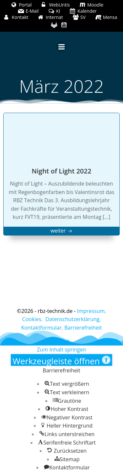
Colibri (61, 341)
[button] (61, 360)
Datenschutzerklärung (72, 319)
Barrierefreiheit (83, 327)
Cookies (31, 319)
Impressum (91, 311)
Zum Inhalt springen (61, 349)
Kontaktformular (41, 327)
